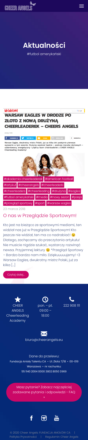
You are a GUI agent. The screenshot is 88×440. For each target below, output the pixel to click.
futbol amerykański (20, 197)
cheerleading (39, 191)
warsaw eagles (60, 203)
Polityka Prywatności (23, 437)
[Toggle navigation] (81, 6)
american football (60, 179)
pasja (78, 197)
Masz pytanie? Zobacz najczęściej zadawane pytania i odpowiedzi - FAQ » (44, 392)
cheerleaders (15, 191)
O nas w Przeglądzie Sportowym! (40, 215)
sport (41, 203)
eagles (75, 191)
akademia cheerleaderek (24, 179)
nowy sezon (60, 197)
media (43, 197)
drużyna (60, 191)
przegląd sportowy (19, 203)
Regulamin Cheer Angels (61, 437)
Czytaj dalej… (16, 275)
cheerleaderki (53, 185)
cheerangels (30, 185)
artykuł (11, 185)
